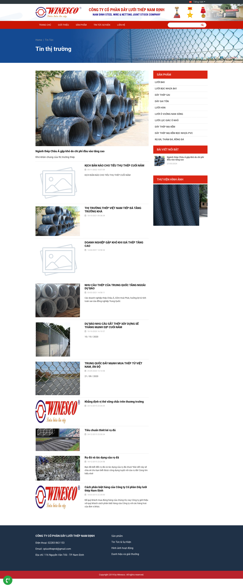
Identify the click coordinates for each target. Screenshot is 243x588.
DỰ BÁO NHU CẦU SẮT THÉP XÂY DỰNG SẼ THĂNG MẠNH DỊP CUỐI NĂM (112, 325)
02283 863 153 (56, 542)
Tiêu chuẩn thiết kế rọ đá (100, 430)
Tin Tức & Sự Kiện (121, 542)
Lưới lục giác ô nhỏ (167, 120)
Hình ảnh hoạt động (122, 548)
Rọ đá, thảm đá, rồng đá (169, 139)
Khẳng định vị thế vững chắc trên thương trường (114, 401)
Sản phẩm (81, 25)
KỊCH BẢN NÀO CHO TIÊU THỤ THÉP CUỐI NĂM (114, 165)
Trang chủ (45, 25)
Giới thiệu (63, 25)
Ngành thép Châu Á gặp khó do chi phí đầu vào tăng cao (69, 151)
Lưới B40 (160, 82)
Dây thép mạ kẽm (165, 126)
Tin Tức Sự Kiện (102, 25)
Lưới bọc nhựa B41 (166, 88)
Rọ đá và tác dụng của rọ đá (102, 457)
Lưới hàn (160, 107)
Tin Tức (49, 39)
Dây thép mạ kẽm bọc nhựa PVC (174, 133)
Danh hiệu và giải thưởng (125, 554)
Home (38, 39)
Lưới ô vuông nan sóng (169, 114)
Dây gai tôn (162, 101)
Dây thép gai (162, 95)
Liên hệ (121, 25)
